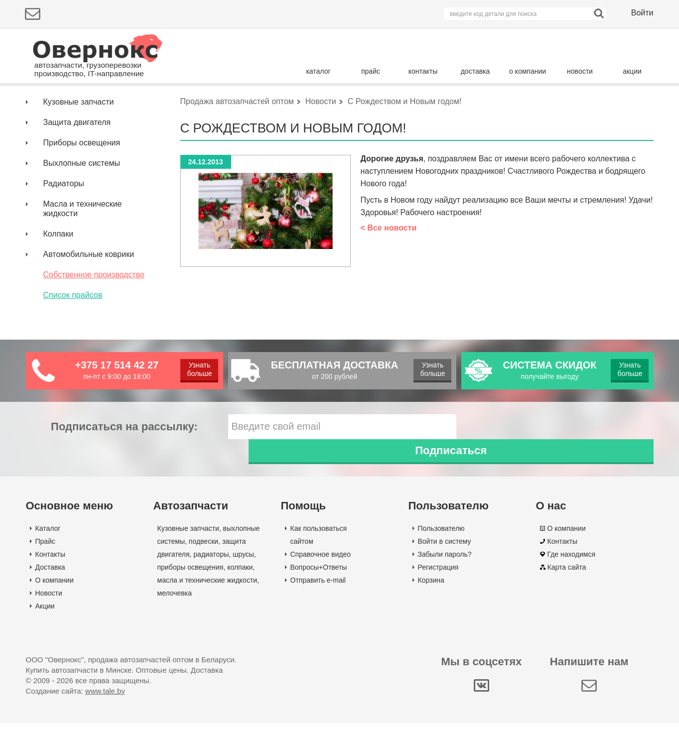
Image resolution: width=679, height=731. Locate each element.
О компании (54, 588)
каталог (318, 71)
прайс (370, 71)
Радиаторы (63, 216)
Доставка (50, 575)
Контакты (50, 562)
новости (580, 71)
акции (632, 71)
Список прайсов (73, 328)
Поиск (611, 102)
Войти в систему (444, 549)
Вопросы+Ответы (318, 575)
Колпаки (58, 266)
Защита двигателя (77, 155)
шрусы (243, 562)
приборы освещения (190, 575)
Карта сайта (566, 575)
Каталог (48, 536)
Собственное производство (93, 307)
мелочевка (174, 601)
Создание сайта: (75, 699)
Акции (45, 614)
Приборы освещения (82, 175)
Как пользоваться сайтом (318, 542)
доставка (475, 71)
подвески (203, 549)
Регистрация (438, 575)
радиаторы (211, 562)
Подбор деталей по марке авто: (84, 103)
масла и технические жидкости (207, 588)
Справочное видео (320, 562)
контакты (423, 71)
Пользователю (441, 536)
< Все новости (389, 260)
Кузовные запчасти (78, 134)
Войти (642, 12)
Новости (48, 601)
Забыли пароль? (445, 562)
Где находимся (571, 562)
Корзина (431, 588)
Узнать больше (199, 402)
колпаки (240, 575)
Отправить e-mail (318, 588)
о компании (527, 71)
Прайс (45, 549)
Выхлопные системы (81, 196)
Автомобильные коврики (89, 287)
